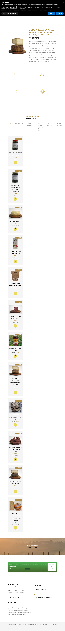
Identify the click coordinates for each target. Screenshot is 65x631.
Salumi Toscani (59, 124)
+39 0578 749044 (41, 594)
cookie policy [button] (26, 6)
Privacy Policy (11, 628)
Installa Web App (52, 567)
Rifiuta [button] (51, 13)
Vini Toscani (49, 124)
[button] (63, 2)
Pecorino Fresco (15, 221)
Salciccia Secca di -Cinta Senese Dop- (15, 449)
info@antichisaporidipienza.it (44, 597)
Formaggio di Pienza (30, 124)
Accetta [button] (60, 13)
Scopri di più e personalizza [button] (9, 13)
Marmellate (19, 123)
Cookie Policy (17, 628)
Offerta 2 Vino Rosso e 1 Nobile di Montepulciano (15, 286)
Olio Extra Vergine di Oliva (40, 127)
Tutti (9, 123)
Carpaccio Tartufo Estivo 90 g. (15, 417)
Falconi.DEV (10, 626)
